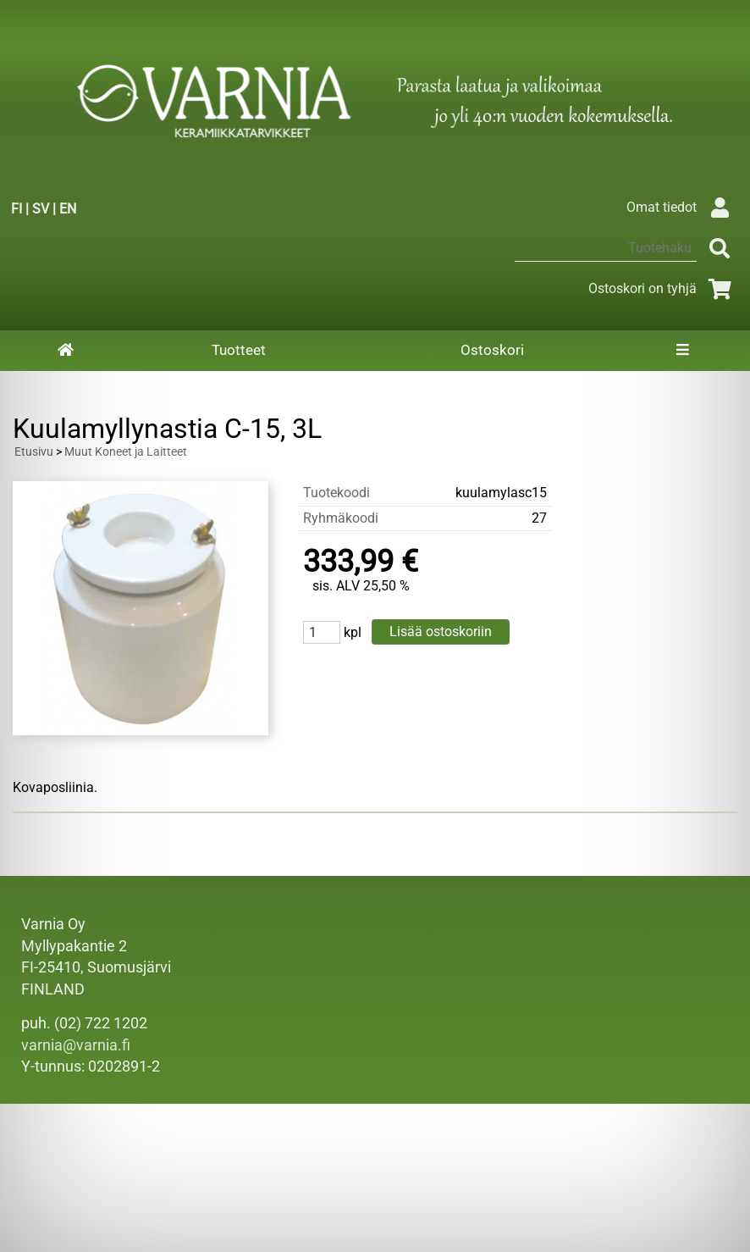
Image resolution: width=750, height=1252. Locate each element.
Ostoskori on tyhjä (662, 288)
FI (16, 209)
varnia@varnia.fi (75, 1045)
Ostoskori (492, 349)
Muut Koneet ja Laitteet (125, 452)
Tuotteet (239, 349)
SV (40, 209)
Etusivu (33, 452)
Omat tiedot (681, 207)
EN (67, 209)
